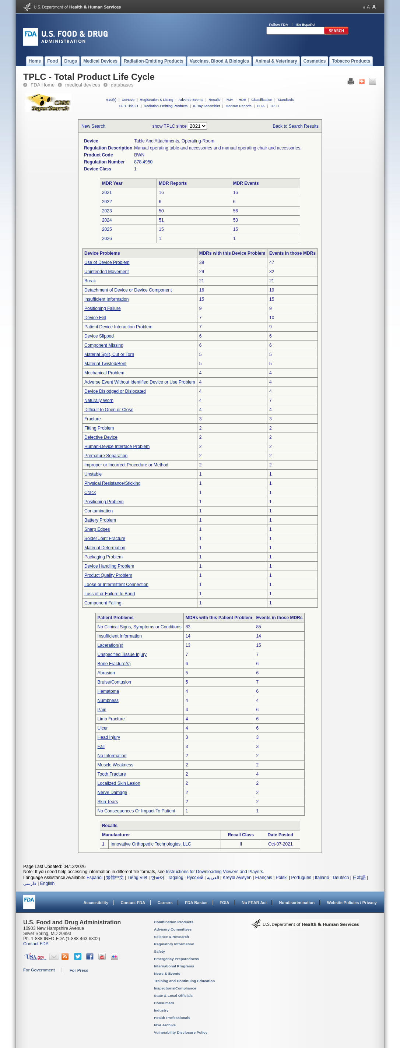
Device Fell (95, 317)
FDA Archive (165, 1025)
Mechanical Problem (104, 372)
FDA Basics (196, 902)
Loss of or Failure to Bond (109, 593)
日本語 (359, 877)
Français (263, 877)
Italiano (322, 877)
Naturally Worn (98, 400)
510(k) (111, 100)
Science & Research (171, 937)
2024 (107, 220)
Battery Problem (100, 520)
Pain (102, 709)
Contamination (98, 511)
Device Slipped (99, 336)
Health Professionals (172, 1018)
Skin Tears (108, 801)
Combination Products (173, 922)
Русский (195, 877)
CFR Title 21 (128, 106)
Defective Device (100, 437)
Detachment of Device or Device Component (128, 290)
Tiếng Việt (137, 877)
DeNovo (128, 100)
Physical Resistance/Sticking (112, 483)
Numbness (108, 700)
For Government (39, 970)
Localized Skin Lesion (119, 783)
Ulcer (103, 728)
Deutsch (341, 877)
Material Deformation (104, 547)
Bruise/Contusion (114, 682)
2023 (107, 211)
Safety (159, 951)
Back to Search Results (296, 126)
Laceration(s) (110, 645)
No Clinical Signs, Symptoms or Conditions (140, 626)
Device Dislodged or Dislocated (115, 391)
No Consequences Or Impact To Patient (136, 811)
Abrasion (106, 672)
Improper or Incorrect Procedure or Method (126, 464)
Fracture (92, 418)
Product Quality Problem (108, 575)
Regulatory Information (174, 944)
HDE (242, 100)
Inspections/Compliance (175, 988)
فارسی (29, 883)
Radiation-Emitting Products (165, 106)
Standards (286, 100)
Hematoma (108, 691)
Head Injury (109, 737)
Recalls (214, 100)
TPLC (274, 106)
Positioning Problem (104, 501)
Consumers (164, 1003)
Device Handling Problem (109, 566)
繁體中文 (115, 877)
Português (301, 877)
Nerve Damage (112, 792)
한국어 (157, 877)
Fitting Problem (99, 428)
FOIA (224, 902)
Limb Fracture (111, 718)
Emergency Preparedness (176, 959)
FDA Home (43, 85)
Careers (165, 902)
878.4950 (143, 162)
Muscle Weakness (115, 765)
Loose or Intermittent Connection (116, 584)
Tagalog (175, 877)
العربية (213, 877)
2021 (107, 192)
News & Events (167, 973)
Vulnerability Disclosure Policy (180, 1032)
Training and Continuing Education (184, 981)
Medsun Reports (238, 106)
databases (122, 85)
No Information (112, 755)
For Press (79, 970)
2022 (107, 201)
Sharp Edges (97, 529)
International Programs (174, 966)
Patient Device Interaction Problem (118, 326)
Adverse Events (191, 100)
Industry (161, 1010)
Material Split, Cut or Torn (109, 354)
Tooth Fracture (112, 774)
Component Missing (103, 345)
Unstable (93, 474)
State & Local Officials (173, 996)
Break (90, 280)
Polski (282, 877)
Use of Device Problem (107, 262)
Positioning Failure (102, 308)
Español (94, 877)
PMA (229, 100)
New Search (93, 126)
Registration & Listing (156, 100)
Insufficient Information (106, 299)
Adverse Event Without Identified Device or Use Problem (139, 382)
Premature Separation (105, 455)
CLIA (260, 106)
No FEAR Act (254, 902)
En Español (306, 24)
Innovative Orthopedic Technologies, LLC (150, 844)
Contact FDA (132, 902)
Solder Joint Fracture (104, 538)
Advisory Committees (173, 929)
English (47, 883)
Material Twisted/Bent (105, 363)
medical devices (82, 85)
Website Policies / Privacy (352, 902)
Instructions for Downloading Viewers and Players (214, 871)
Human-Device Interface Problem (117, 446)
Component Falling (103, 603)
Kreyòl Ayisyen (237, 877)
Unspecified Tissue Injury (122, 654)
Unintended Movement (106, 271)
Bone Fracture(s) (114, 663)
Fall (101, 746)
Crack (90, 492)
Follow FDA (278, 24)
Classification (261, 100)
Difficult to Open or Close (108, 409)
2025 (107, 229)
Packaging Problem (103, 557)
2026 (107, 238)
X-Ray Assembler (206, 106)
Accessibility (96, 902)
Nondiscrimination (297, 902)
